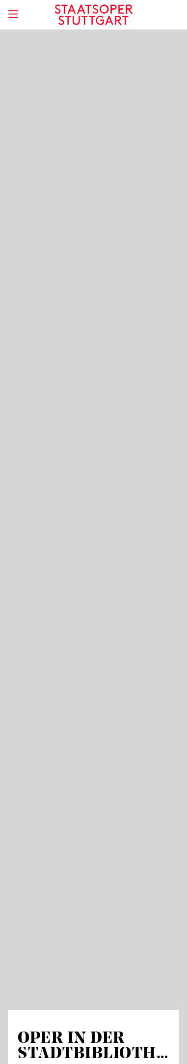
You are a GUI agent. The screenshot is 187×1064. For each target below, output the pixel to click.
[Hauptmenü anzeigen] (13, 14)
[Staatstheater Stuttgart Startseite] (93, 14)
